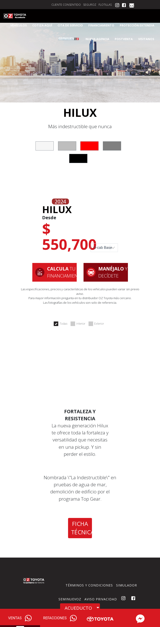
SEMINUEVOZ (69, 599)
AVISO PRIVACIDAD (100, 599)
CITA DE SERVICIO (70, 25)
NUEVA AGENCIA (97, 39)
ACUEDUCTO (78, 608)
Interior (78, 323)
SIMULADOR (126, 585)
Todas (60, 323)
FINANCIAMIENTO (101, 25)
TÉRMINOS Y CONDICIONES (89, 585)
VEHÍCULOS (18, 25)
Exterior (96, 323)
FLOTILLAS (105, 5)
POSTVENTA (124, 39)
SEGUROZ (89, 5)
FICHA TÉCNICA (81, 528)
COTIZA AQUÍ (42, 25)
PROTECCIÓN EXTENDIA (137, 25)
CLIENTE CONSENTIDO (66, 5)
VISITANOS (146, 39)
